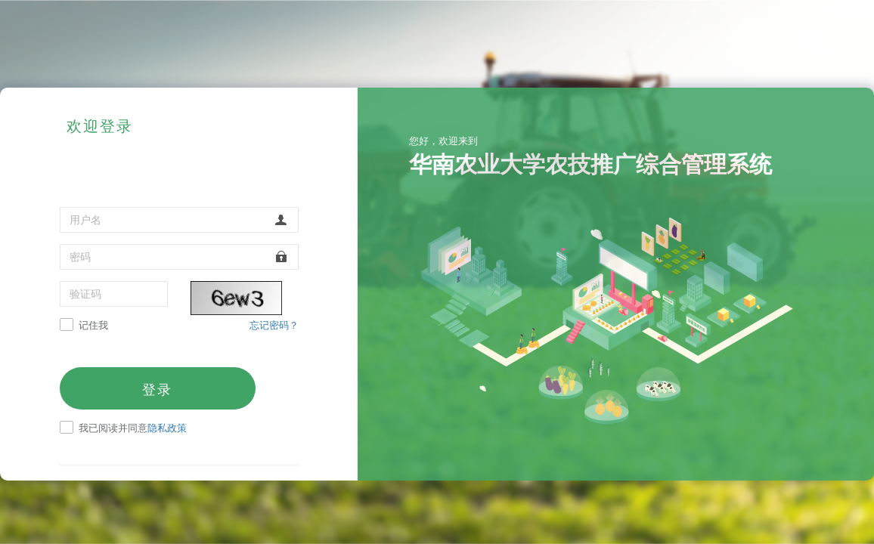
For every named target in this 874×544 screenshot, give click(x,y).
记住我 (93, 326)
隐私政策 (167, 427)
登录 (157, 389)
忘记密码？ (274, 325)
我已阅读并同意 (133, 428)
